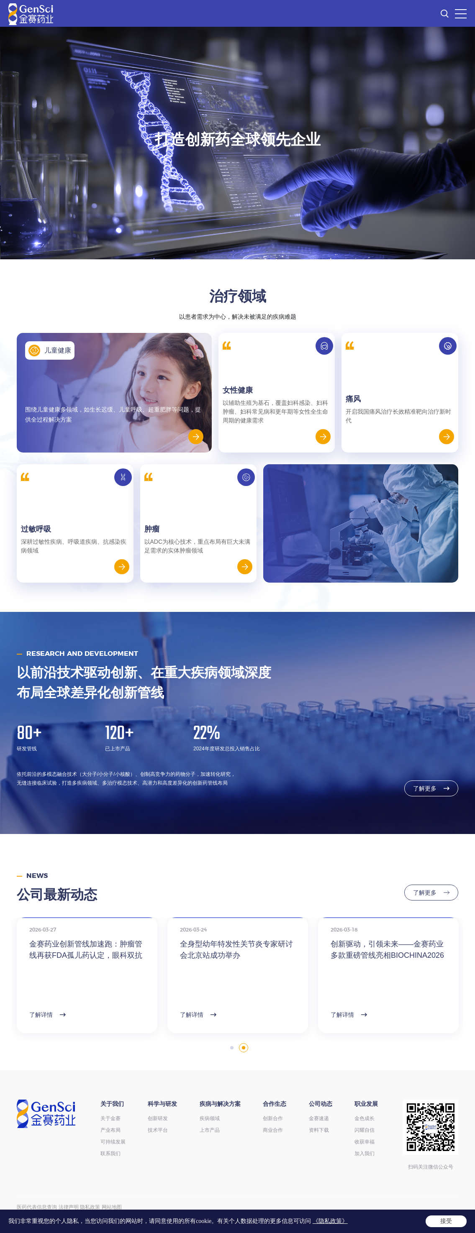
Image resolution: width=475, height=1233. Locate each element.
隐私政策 (90, 1207)
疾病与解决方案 (220, 1103)
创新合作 (273, 1118)
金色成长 (364, 1118)
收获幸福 (364, 1142)
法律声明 (69, 1207)
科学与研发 (162, 1103)
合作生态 (274, 1103)
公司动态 (320, 1103)
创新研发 (158, 1118)
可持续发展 (113, 1142)
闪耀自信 (364, 1130)
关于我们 (112, 1103)
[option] (237, 143)
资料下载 (319, 1130)
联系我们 (110, 1153)
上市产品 (210, 1130)
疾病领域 (210, 1118)
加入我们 (364, 1153)
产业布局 (110, 1130)
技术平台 (158, 1130)
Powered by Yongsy (356, 1216)
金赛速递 (319, 1118)
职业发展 (366, 1103)
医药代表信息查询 (37, 1207)
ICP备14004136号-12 (180, 1216)
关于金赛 (110, 1118)
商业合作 (273, 1130)
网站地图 (112, 1207)
